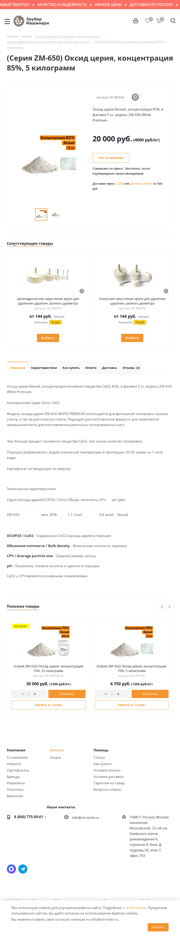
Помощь (101, 750)
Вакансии (15, 795)
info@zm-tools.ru (85, 817)
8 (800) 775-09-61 (28, 816)
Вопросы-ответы (107, 789)
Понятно (158, 927)
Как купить (103, 763)
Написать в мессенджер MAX (11, 869)
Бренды (13, 776)
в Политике (136, 907)
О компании (17, 757)
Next (169, 607)
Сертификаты (18, 770)
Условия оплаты (107, 770)
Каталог (57, 750)
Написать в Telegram (22, 869)
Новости (14, 763)
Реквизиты (16, 783)
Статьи (99, 757)
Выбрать (48, 338)
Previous (162, 607)
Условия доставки (109, 776)
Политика (15, 789)
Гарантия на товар (109, 783)
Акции (55, 757)
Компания (16, 750)
